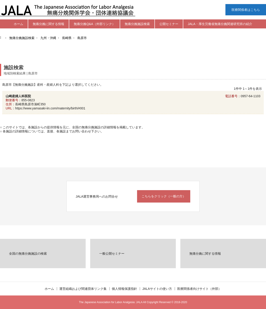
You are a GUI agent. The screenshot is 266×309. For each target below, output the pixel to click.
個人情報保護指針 (124, 288)
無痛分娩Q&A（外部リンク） (94, 24)
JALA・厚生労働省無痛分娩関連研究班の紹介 (220, 24)
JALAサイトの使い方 (157, 288)
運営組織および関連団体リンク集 (83, 288)
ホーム (18, 24)
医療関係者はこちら (246, 10)
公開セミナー (168, 24)
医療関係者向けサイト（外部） (199, 288)
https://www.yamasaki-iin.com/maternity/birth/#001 (50, 108)
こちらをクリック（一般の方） (164, 196)
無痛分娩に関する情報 (48, 24)
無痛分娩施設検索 (137, 24)
